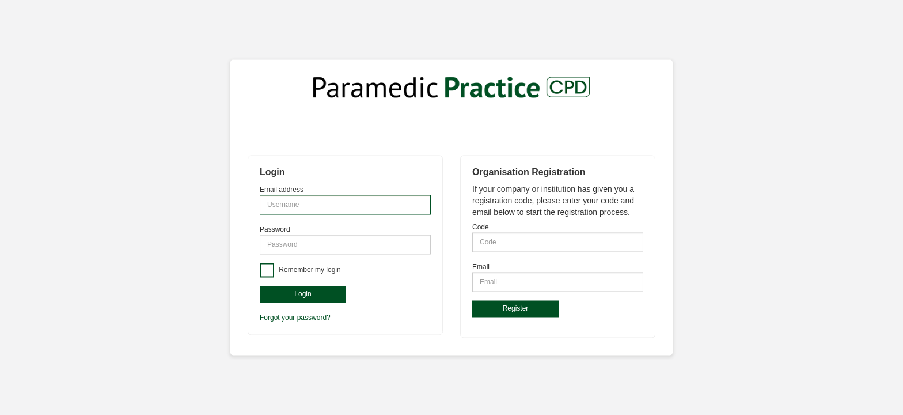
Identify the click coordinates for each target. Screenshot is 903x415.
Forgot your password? (295, 318)
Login (302, 294)
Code (480, 227)
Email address (281, 190)
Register (516, 308)
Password (275, 229)
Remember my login (309, 270)
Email (481, 267)
